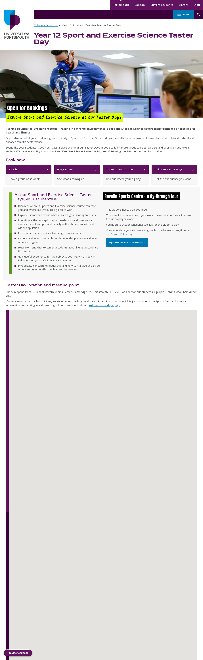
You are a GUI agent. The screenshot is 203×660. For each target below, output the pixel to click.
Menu (183, 14)
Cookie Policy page (122, 234)
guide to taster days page (104, 305)
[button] (46, 519)
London (140, 5)
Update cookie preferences (127, 242)
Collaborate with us (46, 25)
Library (183, 5)
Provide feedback (17, 652)
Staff (197, 5)
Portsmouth (121, 5)
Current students (161, 5)
